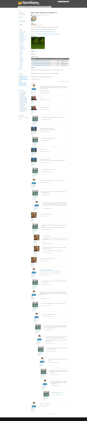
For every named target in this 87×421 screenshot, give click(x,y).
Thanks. (21, 109)
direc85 (32, 218)
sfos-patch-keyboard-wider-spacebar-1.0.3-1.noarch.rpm (41, 65)
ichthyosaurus (34, 122)
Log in (60, 81)
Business (21, 37)
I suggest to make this (23, 94)
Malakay (32, 297)
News (27, 6)
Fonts (20, 68)
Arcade (21, 59)
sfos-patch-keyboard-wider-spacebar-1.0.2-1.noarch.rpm (41, 63)
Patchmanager (22, 83)
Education (21, 61)
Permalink (33, 199)
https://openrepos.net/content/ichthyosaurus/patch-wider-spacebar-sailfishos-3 (48, 33)
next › (51, 413)
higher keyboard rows (60, 392)
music (26, 79)
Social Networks (22, 48)
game (20, 77)
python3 (25, 85)
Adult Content (22, 35)
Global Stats (41, 6)
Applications (33, 51)
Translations (21, 67)
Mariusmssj (33, 185)
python (21, 85)
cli (27, 76)
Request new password (23, 21)
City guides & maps (23, 38)
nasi (31, 91)
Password (20, 17)
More (27, 86)
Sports (21, 63)
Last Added (35, 6)
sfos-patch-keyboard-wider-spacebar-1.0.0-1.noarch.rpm (41, 60)
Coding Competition (22, 31)
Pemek (21, 119)
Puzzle (21, 62)
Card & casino (22, 60)
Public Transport (22, 47)
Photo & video (22, 46)
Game (21, 55)
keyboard (22, 79)
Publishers (30, 6)
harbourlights (33, 132)
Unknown (21, 52)
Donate (45, 6)
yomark (32, 101)
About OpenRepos (21, 6)
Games (21, 54)
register (63, 81)
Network (21, 43)
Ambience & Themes (23, 36)
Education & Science (23, 39)
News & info (22, 44)
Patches (21, 45)
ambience (25, 76)
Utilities (21, 53)
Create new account (22, 20)
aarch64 (21, 76)
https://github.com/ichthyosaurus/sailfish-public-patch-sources (44, 31)
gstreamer (23, 77)
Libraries (21, 69)
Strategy (21, 64)
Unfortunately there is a (23, 110)
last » (54, 413)
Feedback (49, 6)
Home (19, 9)
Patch (20, 81)
